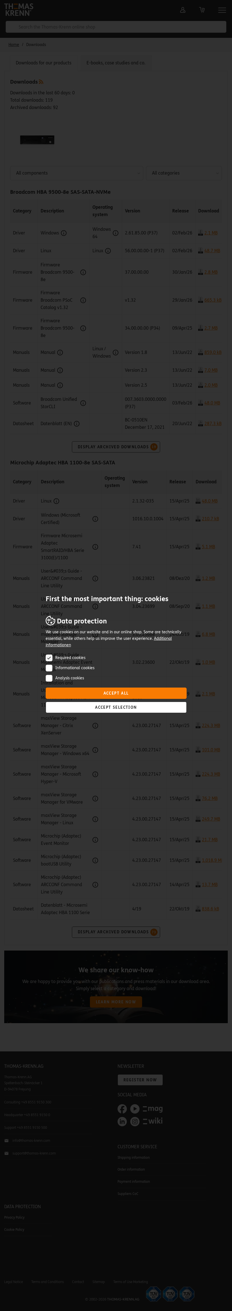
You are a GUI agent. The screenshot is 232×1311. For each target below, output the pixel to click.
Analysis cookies (69, 678)
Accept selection (116, 707)
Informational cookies (74, 668)
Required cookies (70, 657)
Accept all (116, 693)
